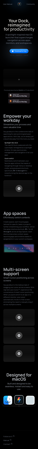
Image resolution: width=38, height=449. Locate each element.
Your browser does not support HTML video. (19, 188)
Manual (7, 440)
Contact (8, 444)
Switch (21, 90)
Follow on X (9, 436)
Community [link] (31, 4)
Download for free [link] (19, 51)
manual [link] (26, 55)
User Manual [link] (7, 4)
